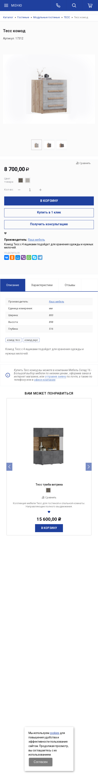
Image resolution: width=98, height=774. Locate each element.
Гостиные (23, 17)
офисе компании (44, 379)
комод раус (31, 339)
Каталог (8, 17)
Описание (12, 285)
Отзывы (70, 285)
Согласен (41, 762)
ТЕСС (67, 17)
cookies (54, 733)
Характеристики (42, 285)
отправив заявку (55, 376)
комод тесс (13, 339)
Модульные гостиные (46, 17)
